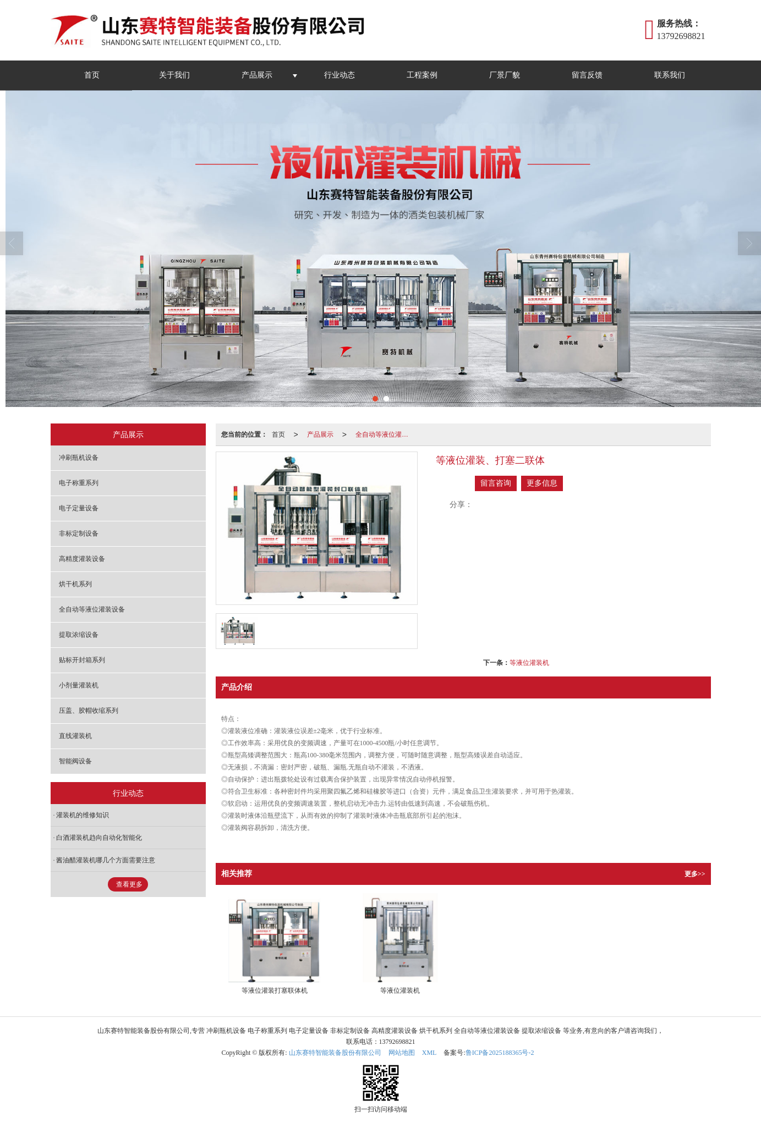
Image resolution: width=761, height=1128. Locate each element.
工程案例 (422, 75)
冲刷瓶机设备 (78, 457)
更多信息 (542, 483)
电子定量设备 (78, 508)
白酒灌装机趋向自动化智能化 (99, 837)
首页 (92, 75)
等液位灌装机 (529, 663)
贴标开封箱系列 (82, 660)
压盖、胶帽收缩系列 (88, 710)
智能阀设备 (75, 761)
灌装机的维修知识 (82, 815)
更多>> (695, 874)
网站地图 (401, 1053)
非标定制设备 (78, 533)
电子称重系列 (78, 483)
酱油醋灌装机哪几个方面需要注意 (105, 860)
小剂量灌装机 (78, 685)
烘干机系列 (75, 584)
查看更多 (129, 884)
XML (429, 1053)
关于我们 (174, 75)
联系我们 (669, 75)
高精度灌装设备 (82, 559)
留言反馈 (587, 75)
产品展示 (257, 75)
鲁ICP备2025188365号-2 (500, 1053)
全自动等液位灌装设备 (385, 434)
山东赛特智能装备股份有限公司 (335, 1053)
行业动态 (339, 75)
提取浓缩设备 (78, 635)
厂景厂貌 (504, 75)
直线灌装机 (75, 736)
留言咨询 (495, 483)
